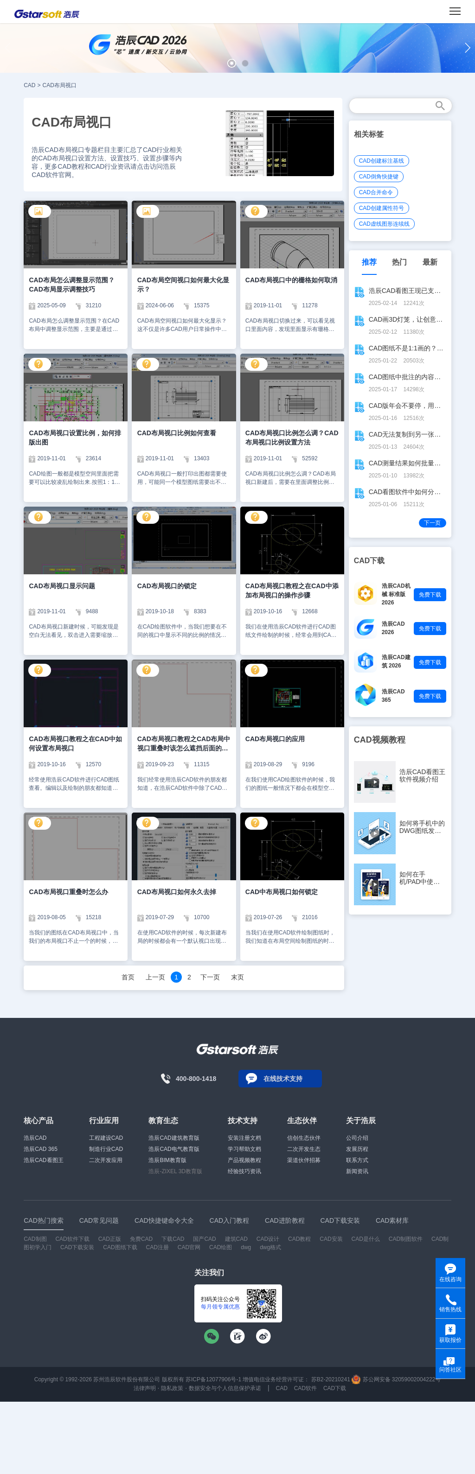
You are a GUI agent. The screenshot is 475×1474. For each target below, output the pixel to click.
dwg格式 (270, 1247)
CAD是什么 (366, 1239)
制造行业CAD (106, 1149)
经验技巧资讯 (244, 1171)
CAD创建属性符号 (381, 208)
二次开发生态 (304, 1149)
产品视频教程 (244, 1160)
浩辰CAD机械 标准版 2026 (396, 594)
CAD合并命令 (376, 192)
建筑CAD (236, 1239)
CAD (29, 85)
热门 (399, 262)
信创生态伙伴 (304, 1138)
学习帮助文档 (244, 1149)
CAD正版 (109, 1239)
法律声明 (145, 1388)
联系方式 (357, 1160)
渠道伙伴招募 (304, 1160)
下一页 (210, 977)
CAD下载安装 (77, 1247)
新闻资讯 (357, 1171)
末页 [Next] (237, 977)
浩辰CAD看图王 (43, 1160)
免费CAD (141, 1239)
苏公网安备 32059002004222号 (396, 1379)
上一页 (155, 977)
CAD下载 (334, 1388)
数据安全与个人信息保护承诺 (225, 1388)
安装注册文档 (244, 1138)
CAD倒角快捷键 (378, 176)
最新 (430, 262)
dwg (246, 1247)
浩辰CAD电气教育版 (173, 1149)
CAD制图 (35, 1239)
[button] (231, 63)
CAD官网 (189, 1247)
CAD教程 (299, 1239)
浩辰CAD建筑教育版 (173, 1138)
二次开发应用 (105, 1160)
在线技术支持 (282, 1078)
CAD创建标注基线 (381, 161)
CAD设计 (268, 1239)
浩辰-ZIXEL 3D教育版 (175, 1171)
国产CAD (204, 1239)
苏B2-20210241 (330, 1379)
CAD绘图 (220, 1247)
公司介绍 (357, 1138)
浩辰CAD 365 (41, 1149)
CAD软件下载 (72, 1239)
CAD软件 (305, 1388)
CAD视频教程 (379, 739)
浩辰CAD (35, 1138)
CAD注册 (157, 1247)
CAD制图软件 (406, 1239)
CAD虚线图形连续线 (384, 224)
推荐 (369, 262)
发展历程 (357, 1149)
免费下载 (430, 594)
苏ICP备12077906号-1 (213, 1379)
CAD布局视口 (60, 85)
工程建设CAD (106, 1138)
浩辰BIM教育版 (167, 1160)
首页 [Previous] (128, 977)
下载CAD (172, 1239)
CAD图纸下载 (120, 1247)
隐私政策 (172, 1388)
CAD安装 (331, 1239)
